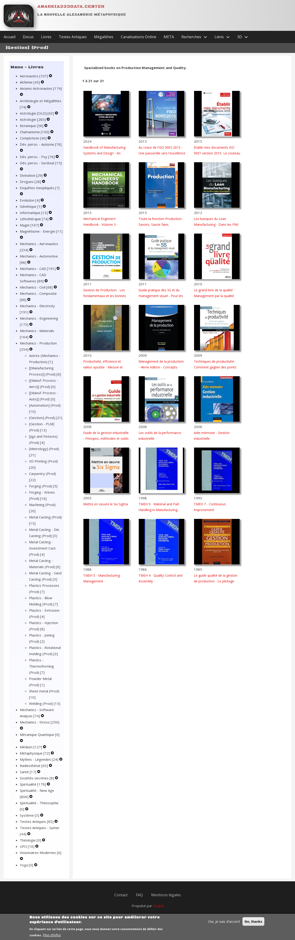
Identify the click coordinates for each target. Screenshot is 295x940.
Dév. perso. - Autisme (41, 144)
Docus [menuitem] (28, 36)
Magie (30, 225)
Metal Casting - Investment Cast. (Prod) (42, 548)
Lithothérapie (34, 219)
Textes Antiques (37, 821)
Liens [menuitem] (224, 37)
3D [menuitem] (244, 37)
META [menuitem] (169, 36)
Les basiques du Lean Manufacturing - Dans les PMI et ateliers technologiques (216, 224)
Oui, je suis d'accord (224, 924)
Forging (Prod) (43, 486)
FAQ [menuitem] (139, 894)
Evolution (30, 200)
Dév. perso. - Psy (38, 156)
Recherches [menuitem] (196, 37)
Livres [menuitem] (46, 36)
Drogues (31, 181)
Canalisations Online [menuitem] (138, 36)
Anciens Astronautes (41, 88)
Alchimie (30, 82)
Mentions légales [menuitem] (166, 894)
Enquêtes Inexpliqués (39, 187)
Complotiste (33, 138)
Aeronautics (34, 76)
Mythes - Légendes (39, 759)
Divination (32, 175)
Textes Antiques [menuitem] (73, 36)
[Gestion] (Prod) (45, 417)
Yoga (27, 865)
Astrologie (33, 119)
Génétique (31, 206)
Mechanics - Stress (39, 722)
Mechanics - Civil (37, 287)
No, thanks (253, 924)
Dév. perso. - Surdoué (41, 163)
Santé (28, 771)
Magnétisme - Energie (41, 231)
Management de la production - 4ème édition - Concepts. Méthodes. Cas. (161, 367)
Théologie (31, 840)
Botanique (32, 125)
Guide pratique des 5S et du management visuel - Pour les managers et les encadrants (161, 296)
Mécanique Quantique (39, 734)
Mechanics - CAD (38, 268)
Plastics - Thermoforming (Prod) (41, 666)
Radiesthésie (34, 765)
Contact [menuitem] (121, 894)
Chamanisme (35, 132)
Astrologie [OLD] (37, 113)
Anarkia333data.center (71, 6)
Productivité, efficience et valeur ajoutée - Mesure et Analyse (103, 367)
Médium (31, 747)
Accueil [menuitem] (9, 36)
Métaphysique (35, 753)
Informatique (34, 212)
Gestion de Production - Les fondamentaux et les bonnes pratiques (104, 296)
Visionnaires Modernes (40, 852)
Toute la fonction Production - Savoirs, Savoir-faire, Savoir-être (161, 224)
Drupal (158, 905)
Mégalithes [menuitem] (103, 36)
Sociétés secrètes (37, 778)
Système (30, 815)
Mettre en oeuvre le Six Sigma (105, 504)
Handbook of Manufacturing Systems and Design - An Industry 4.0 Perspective (104, 153)
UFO (27, 846)
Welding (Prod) (44, 703)
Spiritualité (33, 784)
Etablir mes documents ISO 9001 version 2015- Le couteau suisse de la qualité (217, 153)
